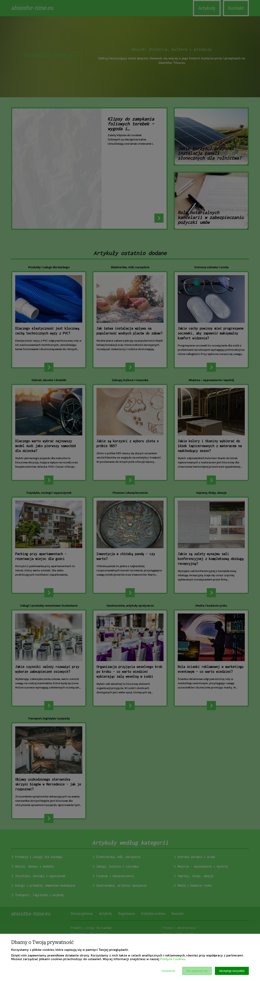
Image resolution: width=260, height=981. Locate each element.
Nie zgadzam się (197, 970)
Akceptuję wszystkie (232, 970)
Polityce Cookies (172, 958)
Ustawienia (168, 970)
